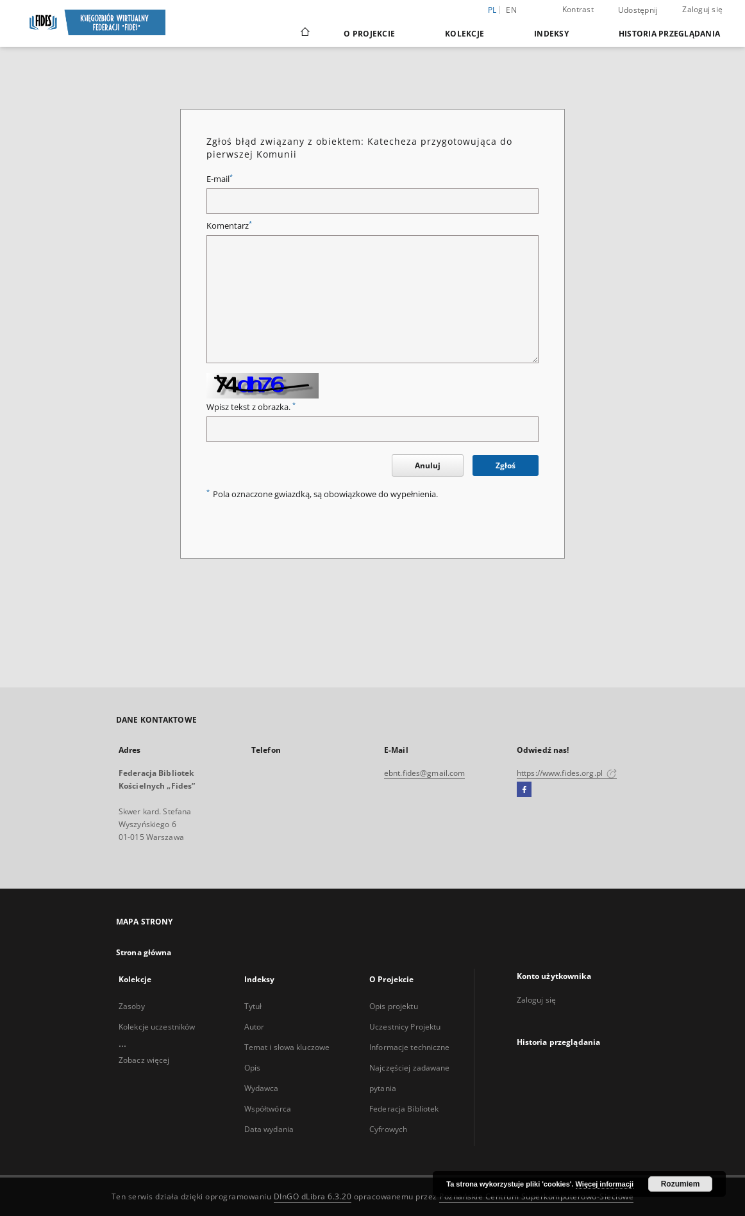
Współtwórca (267, 1108)
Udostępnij (638, 10)
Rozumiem (680, 1183)
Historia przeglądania (669, 33)
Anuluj (427, 465)
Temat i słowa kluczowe (287, 1047)
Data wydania (269, 1129)
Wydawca (261, 1088)
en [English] (511, 10)
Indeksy (551, 33)
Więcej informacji (604, 1184)
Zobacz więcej (144, 1060)
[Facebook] (524, 790)
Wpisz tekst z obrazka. (251, 407)
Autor (254, 1026)
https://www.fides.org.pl (567, 773)
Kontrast (578, 9)
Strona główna (144, 952)
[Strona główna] (304, 33)
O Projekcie (369, 33)
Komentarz (229, 225)
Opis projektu (393, 1006)
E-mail (219, 179)
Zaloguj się (702, 9)
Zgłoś (505, 465)
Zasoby (132, 1006)
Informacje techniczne (409, 1047)
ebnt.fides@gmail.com (424, 773)
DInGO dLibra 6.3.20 (313, 1196)
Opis (252, 1067)
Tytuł (253, 1006)
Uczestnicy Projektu (404, 1026)
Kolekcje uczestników (157, 1026)
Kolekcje (464, 33)
